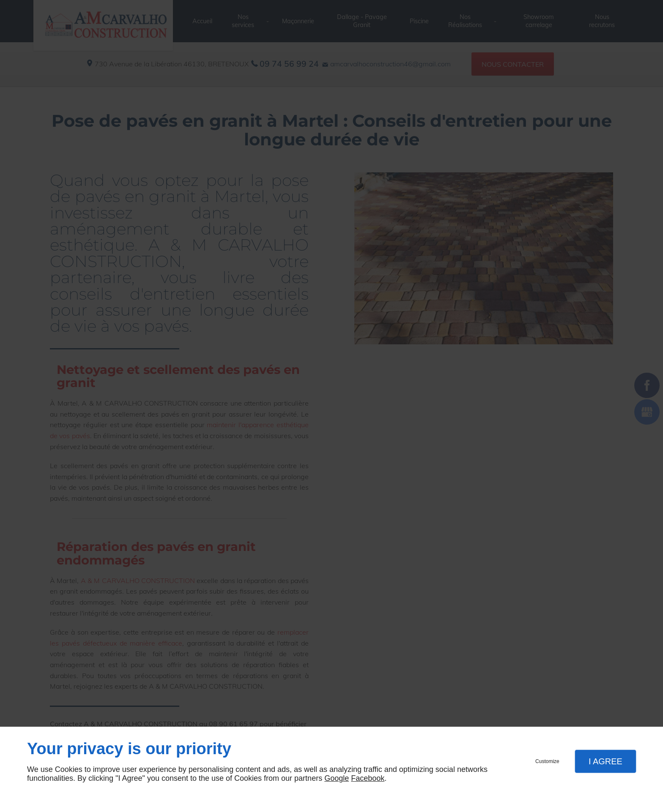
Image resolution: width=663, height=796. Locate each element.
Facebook (367, 778)
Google (336, 778)
